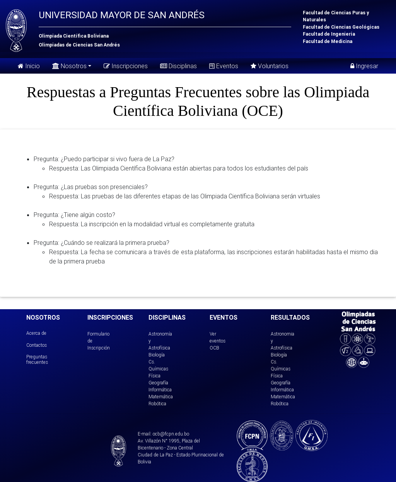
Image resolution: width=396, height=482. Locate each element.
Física (154, 376)
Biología (156, 355)
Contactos (36, 345)
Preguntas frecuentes (37, 359)
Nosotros (69, 65)
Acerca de (36, 333)
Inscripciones (126, 66)
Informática (160, 389)
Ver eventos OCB (217, 341)
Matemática (160, 396)
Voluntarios (269, 66)
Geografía (158, 383)
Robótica (157, 403)
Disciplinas (178, 66)
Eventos (223, 66)
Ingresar (364, 66)
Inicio (29, 66)
